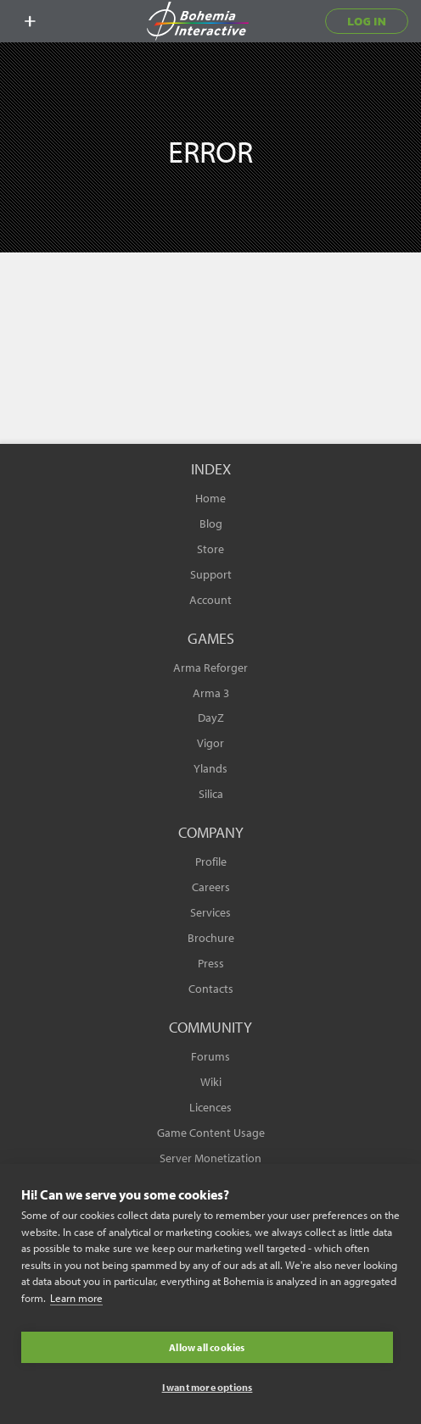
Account (210, 599)
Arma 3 (211, 693)
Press (211, 963)
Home (210, 498)
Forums (210, 1056)
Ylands (210, 768)
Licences (210, 1107)
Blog (210, 523)
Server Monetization (210, 1158)
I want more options (207, 1387)
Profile (211, 861)
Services (210, 912)
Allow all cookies (206, 1347)
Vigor (210, 743)
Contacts (210, 988)
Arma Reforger (210, 667)
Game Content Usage (211, 1132)
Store (210, 549)
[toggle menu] (30, 21)
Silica (211, 793)
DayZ (211, 717)
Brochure (211, 937)
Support (211, 574)
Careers (211, 887)
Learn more (76, 1298)
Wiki (211, 1081)
